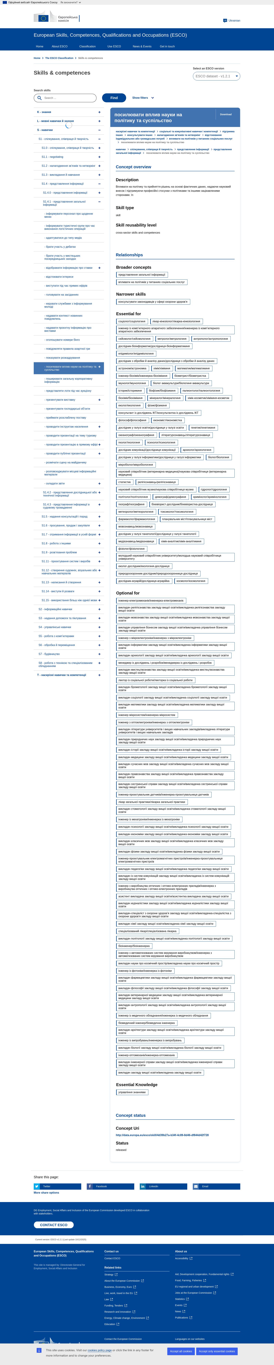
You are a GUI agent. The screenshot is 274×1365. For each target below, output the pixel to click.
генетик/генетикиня (203, 427)
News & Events (142, 46)
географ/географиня (131, 504)
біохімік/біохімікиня (130, 398)
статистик (124, 482)
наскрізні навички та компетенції (135, 131)
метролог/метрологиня (172, 338)
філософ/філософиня (132, 420)
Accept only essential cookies (217, 1351)
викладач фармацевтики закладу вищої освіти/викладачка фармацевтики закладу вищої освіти (175, 979)
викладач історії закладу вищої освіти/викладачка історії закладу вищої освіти (168, 749)
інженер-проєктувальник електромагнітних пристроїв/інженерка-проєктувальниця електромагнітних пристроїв (170, 860)
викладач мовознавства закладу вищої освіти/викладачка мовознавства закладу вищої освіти (174, 619)
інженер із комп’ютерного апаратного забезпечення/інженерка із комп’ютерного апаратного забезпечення (168, 330)
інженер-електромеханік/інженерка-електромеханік (150, 600)
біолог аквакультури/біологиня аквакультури (181, 383)
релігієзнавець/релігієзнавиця (157, 482)
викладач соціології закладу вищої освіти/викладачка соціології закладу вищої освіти (172, 697)
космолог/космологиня (191, 580)
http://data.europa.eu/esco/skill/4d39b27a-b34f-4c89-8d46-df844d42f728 (162, 1135)
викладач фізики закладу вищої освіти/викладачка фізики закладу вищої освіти (169, 851)
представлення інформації (193, 149)
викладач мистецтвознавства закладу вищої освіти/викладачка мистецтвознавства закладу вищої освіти (171, 671)
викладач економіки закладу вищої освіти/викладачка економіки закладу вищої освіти (173, 834)
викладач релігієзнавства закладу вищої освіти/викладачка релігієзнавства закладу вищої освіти (171, 609)
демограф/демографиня (170, 496)
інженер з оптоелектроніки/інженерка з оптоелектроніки (153, 722)
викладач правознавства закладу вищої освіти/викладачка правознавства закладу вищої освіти (171, 776)
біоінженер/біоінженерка (134, 946)
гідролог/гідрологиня (214, 489)
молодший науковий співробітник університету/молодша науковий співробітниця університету (169, 557)
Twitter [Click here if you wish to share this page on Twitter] (46, 1186)
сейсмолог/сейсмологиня (134, 338)
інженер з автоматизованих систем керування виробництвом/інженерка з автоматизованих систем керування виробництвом (165, 954)
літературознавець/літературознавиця (185, 435)
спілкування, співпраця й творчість (151, 149)
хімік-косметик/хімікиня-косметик (208, 398)
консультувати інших (139, 135)
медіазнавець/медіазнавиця (136, 541)
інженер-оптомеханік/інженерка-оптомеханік (146, 1055)
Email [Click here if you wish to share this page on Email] (205, 1186)
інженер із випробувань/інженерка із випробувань (150, 1040)
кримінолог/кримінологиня (209, 496)
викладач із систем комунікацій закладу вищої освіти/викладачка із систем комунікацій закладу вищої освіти (173, 877)
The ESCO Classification (59, 58)
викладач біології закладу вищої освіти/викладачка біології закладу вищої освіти (169, 1047)
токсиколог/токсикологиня (176, 511)
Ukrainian (231, 21)
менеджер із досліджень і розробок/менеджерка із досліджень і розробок (165, 662)
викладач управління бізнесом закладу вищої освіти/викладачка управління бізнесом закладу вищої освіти (172, 629)
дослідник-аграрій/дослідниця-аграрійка (144, 580)
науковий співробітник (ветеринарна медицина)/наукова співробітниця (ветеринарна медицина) (172, 473)
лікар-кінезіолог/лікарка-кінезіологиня (176, 321)
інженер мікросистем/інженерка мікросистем (146, 715)
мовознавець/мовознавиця (135, 526)
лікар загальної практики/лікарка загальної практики (151, 801)
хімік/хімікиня (162, 368)
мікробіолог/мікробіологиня (135, 464)
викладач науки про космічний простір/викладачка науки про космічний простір (168, 963)
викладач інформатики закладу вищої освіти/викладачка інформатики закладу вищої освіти (172, 646)
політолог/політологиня (133, 496)
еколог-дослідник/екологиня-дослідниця (144, 566)
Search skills (42, 90)
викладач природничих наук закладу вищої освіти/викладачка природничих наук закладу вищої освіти (169, 741)
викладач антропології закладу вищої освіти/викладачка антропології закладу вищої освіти (172, 1007)
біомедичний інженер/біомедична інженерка (146, 1023)
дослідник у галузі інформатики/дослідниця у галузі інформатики (159, 457)
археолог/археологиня (197, 449)
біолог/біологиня (218, 457)
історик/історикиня (130, 390)
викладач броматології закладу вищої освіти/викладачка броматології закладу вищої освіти (172, 689)
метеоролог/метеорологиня (135, 511)
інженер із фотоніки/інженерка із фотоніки (145, 970)
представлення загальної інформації (141, 274)
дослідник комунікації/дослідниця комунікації (147, 449)
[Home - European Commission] (59, 16)
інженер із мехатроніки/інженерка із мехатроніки (149, 819)
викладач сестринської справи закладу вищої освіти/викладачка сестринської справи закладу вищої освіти (172, 786)
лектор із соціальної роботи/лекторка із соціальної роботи (155, 680)
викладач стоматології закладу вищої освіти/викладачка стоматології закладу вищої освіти (172, 810)
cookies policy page (100, 1350)
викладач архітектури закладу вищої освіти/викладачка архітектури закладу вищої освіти (171, 1031)
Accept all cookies (181, 1351)
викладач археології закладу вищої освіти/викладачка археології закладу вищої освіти (173, 655)
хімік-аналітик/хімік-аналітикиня (181, 541)
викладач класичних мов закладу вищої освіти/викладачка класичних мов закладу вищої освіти (171, 843)
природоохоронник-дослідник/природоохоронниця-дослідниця (158, 573)
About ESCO (60, 46)
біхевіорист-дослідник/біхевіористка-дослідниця (182, 504)
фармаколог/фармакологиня (136, 519)
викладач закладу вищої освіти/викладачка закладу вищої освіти (159, 1072)
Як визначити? (71, 2)
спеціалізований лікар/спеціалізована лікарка (147, 931)
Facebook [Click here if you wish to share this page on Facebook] (101, 1186)
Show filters (140, 97)
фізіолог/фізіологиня (131, 548)
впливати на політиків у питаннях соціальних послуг (151, 282)
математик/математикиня (193, 368)
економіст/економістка (167, 420)
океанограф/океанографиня (136, 435)
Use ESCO (114, 46)
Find (114, 98)
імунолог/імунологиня (132, 383)
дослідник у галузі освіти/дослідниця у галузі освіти (151, 427)
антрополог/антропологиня (211, 338)
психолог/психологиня (161, 442)
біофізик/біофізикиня (162, 390)
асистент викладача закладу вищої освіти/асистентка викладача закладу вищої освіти (173, 896)
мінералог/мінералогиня (165, 398)
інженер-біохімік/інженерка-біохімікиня (142, 375)
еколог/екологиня (129, 405)
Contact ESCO (112, 1258)
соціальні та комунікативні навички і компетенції (188, 131)
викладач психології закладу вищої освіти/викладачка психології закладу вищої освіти (173, 826)
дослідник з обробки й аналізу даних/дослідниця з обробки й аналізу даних (166, 361)
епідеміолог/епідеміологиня (136, 353)
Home (39, 46)
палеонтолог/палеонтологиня (201, 390)
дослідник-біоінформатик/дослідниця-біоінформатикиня (154, 346)
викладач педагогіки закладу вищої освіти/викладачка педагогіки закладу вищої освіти (173, 869)
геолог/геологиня (129, 442)
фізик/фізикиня (157, 405)
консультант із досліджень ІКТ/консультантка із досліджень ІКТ (158, 412)
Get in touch (167, 46)
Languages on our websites (189, 1339)
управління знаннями (132, 1092)
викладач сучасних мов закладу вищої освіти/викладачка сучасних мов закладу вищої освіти (173, 766)
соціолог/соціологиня (131, 321)
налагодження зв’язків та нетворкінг (178, 135)
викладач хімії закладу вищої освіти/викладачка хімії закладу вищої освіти (165, 923)
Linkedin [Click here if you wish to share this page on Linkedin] (153, 1186)
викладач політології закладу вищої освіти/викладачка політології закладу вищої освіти (174, 938)
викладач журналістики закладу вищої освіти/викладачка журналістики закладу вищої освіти (173, 905)
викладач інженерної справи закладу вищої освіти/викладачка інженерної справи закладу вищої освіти (170, 1064)
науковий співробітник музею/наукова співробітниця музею (156, 489)
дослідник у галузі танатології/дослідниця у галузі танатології (157, 533)
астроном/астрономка (132, 368)
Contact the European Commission (123, 1339)
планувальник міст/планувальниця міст (187, 519)
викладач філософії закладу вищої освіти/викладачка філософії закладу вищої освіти (173, 988)
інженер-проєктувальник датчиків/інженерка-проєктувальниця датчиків (163, 794)
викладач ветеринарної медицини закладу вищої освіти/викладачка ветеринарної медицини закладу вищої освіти (170, 997)
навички (121, 149)
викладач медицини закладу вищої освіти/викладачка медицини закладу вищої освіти (173, 757)
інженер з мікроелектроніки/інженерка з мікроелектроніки (154, 638)
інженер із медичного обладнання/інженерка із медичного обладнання (163, 1015)
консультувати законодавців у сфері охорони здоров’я (152, 301)
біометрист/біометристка (190, 375)
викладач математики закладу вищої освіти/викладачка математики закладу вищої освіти (171, 706)
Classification (87, 46)
